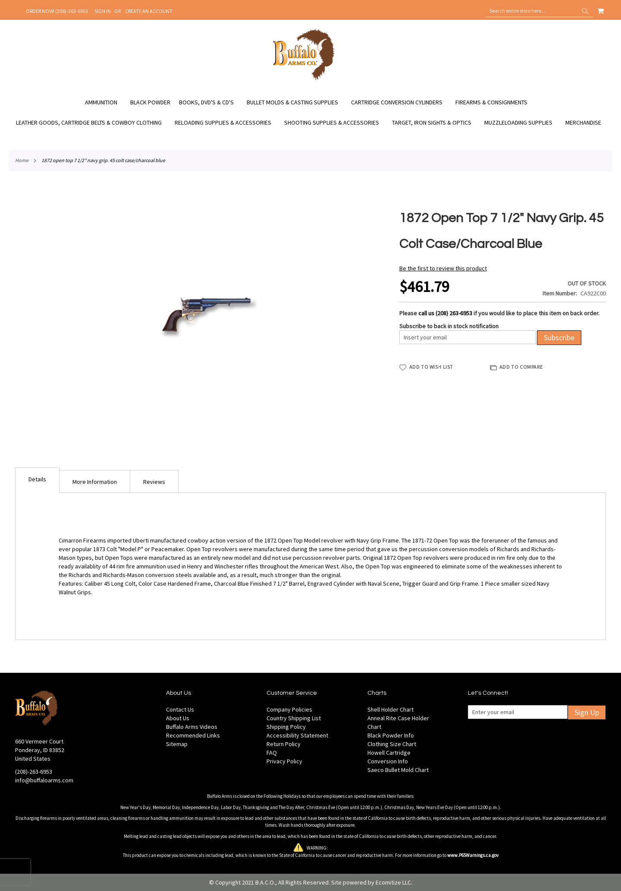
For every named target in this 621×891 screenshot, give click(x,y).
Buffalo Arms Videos (191, 727)
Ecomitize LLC (393, 882)
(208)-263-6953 (33, 771)
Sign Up (586, 712)
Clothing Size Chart (391, 744)
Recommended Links (193, 735)
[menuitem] (105, 102)
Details (37, 479)
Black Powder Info (390, 735)
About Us (177, 718)
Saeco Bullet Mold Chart (398, 770)
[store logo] (304, 79)
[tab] (37, 480)
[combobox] (539, 10)
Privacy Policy (284, 761)
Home (21, 160)
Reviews (154, 482)
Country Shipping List (294, 718)
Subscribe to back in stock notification (449, 326)
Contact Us (180, 709)
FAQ (272, 752)
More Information (94, 482)
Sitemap (177, 744)
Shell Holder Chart (390, 709)
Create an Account (148, 11)
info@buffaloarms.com (44, 780)
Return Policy (284, 744)
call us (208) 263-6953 (445, 313)
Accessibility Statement (297, 735)
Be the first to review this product (443, 268)
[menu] (310, 112)
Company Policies (289, 709)
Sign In (102, 11)
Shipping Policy (286, 727)
